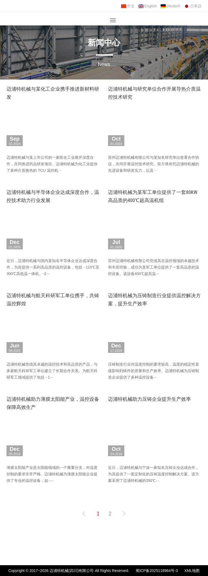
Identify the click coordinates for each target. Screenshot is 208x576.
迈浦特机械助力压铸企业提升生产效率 (149, 399)
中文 (128, 6)
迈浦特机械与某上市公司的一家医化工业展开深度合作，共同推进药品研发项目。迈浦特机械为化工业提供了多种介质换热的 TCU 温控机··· (52, 164)
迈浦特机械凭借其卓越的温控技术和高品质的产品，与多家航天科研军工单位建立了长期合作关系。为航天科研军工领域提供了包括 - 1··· (52, 370)
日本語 (193, 6)
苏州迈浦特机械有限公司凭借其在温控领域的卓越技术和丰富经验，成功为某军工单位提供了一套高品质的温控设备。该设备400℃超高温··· (153, 267)
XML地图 (192, 570)
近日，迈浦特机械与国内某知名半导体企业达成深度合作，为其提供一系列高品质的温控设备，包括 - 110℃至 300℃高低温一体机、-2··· (52, 267)
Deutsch (170, 6)
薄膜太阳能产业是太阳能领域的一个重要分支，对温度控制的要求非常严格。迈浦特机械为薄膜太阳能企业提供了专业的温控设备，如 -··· (52, 474)
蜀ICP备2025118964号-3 (157, 570)
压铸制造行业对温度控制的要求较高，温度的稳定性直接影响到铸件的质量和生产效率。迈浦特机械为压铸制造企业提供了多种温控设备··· (153, 370)
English (147, 6)
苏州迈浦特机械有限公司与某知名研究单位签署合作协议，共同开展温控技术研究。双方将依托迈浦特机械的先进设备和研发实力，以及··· (153, 164)
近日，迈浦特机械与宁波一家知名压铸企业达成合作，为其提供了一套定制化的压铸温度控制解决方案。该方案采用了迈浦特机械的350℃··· (153, 474)
